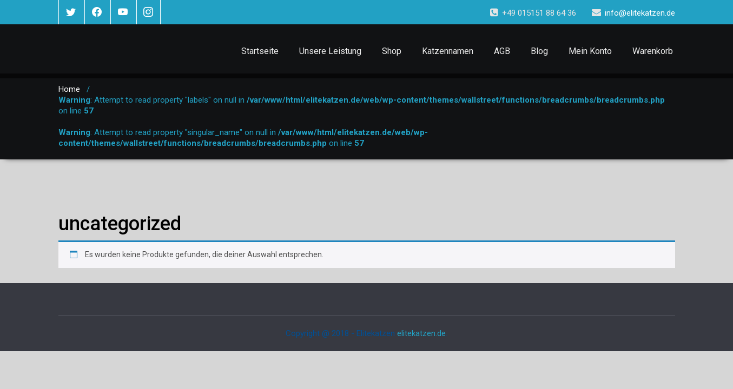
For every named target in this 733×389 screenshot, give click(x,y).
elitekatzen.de (421, 333)
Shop (391, 51)
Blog (539, 51)
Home (69, 89)
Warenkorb (652, 51)
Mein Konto (590, 51)
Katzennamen (447, 51)
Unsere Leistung (330, 51)
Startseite (260, 51)
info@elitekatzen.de (640, 13)
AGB (502, 51)
